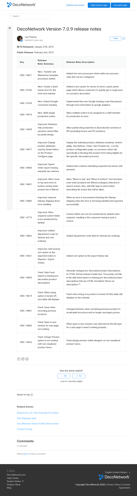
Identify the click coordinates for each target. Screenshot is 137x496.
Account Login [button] (120, 5)
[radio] (64, 376)
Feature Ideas (14, 484)
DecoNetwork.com (16, 475)
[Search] (28, 16)
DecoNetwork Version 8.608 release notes (38, 423)
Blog (9, 487)
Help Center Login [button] (99, 5)
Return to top (25, 394)
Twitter (23, 359)
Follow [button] (115, 38)
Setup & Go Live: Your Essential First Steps (38, 413)
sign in (26, 454)
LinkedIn (27, 359)
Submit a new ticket (75, 5)
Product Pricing (24, 429)
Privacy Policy (113, 484)
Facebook (19, 359)
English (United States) (116, 472)
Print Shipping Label (26, 418)
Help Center (13, 478)
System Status (14, 481)
